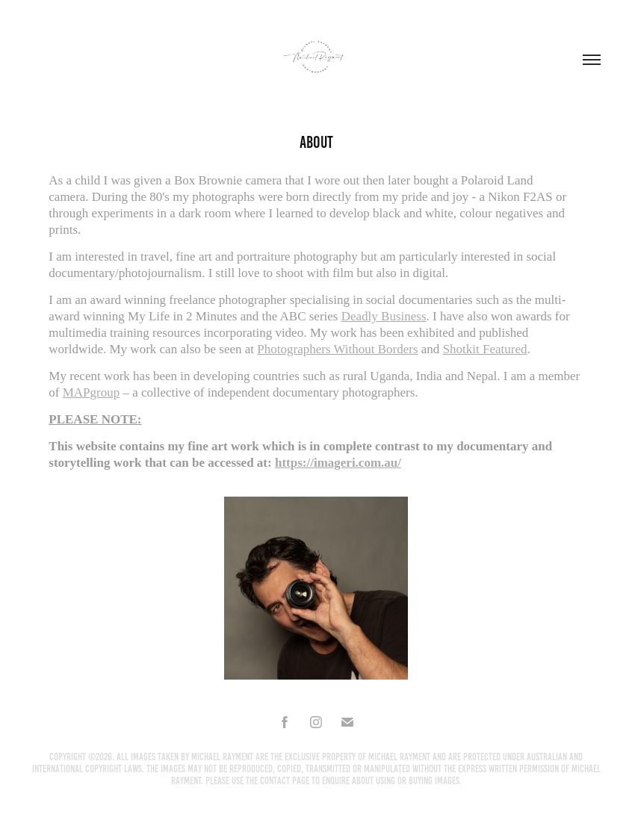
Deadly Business (384, 316)
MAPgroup (91, 392)
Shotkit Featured (485, 349)
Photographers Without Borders (337, 349)
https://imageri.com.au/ (338, 463)
